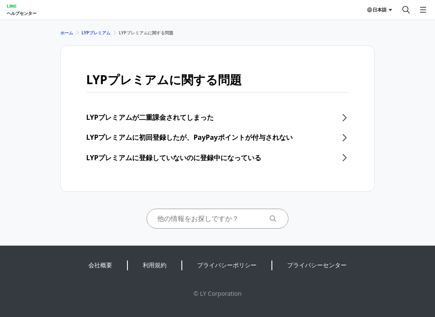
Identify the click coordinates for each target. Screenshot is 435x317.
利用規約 (155, 265)
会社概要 (100, 265)
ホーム (66, 33)
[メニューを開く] (423, 9)
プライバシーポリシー (227, 265)
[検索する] (406, 9)
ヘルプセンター (22, 13)
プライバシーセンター (317, 265)
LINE (12, 6)
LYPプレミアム (96, 33)
